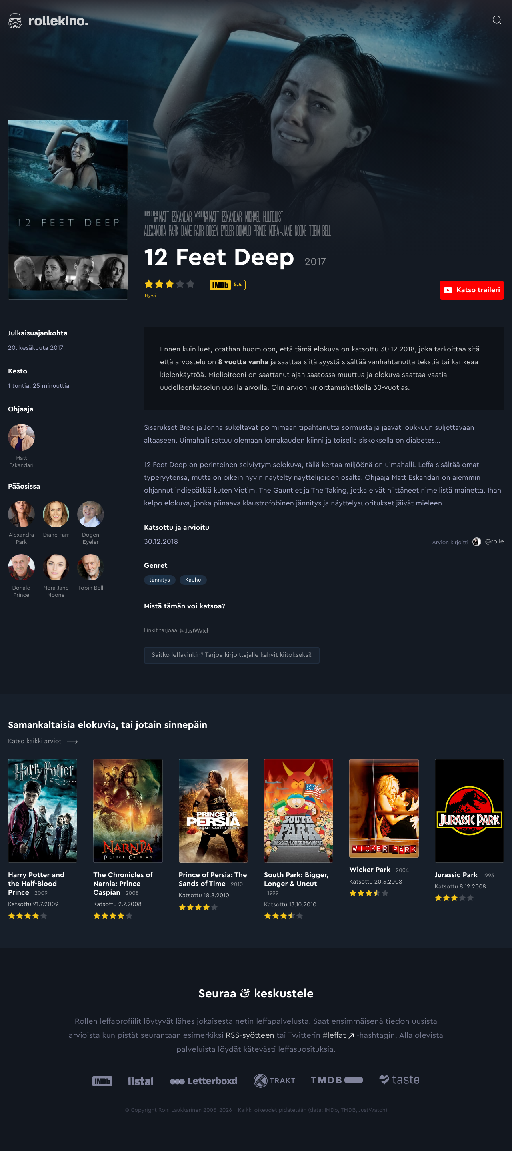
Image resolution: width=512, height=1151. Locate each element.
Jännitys (160, 580)
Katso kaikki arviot (43, 741)
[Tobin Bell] (90, 576)
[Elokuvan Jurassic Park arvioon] (469, 831)
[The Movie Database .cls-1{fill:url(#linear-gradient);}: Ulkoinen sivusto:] (337, 1081)
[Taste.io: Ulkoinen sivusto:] (399, 1081)
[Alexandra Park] (21, 523)
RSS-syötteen (250, 1035)
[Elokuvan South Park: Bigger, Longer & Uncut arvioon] (298, 839)
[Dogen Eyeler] (90, 523)
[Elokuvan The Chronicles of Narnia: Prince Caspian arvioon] (127, 839)
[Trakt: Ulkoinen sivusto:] (276, 1080)
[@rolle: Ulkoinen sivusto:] (488, 541)
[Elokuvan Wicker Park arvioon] (383, 828)
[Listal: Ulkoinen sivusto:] (139, 1081)
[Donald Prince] (21, 576)
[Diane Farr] (56, 523)
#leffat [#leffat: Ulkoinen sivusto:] (334, 1035)
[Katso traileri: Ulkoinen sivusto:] (472, 284)
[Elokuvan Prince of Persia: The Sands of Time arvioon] (213, 835)
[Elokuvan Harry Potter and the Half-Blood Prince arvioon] (42, 839)
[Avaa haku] (497, 16)
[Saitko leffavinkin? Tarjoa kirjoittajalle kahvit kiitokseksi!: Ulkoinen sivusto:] (232, 655)
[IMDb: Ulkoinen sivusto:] (102, 1081)
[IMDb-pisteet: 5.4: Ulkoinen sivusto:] (228, 285)
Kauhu (193, 580)
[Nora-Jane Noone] (56, 576)
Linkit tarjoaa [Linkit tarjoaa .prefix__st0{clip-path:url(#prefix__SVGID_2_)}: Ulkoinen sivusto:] (176, 630)
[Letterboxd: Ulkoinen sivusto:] (203, 1080)
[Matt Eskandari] (21, 446)
